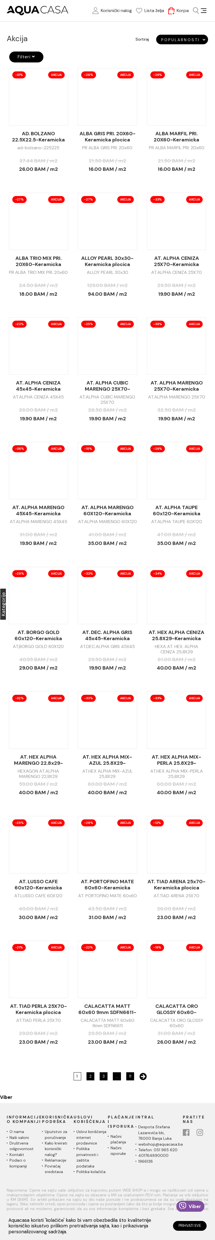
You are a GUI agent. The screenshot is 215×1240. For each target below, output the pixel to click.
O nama (17, 1131)
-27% (19, 199)
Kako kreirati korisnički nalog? (56, 1149)
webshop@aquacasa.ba (160, 1144)
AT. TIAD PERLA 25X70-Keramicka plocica (38, 1009)
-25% (88, 324)
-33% (157, 199)
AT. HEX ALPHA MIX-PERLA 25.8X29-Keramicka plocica (176, 760)
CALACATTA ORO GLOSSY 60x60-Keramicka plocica (176, 1009)
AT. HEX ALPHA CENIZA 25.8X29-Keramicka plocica (176, 635)
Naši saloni (19, 1137)
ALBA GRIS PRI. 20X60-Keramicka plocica (107, 136)
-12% (157, 823)
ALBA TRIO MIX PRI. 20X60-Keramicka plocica (38, 261)
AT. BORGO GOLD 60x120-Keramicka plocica (38, 635)
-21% (19, 947)
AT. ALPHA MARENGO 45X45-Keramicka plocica (38, 510)
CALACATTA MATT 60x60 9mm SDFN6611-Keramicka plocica (107, 1009)
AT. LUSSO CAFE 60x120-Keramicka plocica (38, 884)
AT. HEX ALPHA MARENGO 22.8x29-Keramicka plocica (38, 760)
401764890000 (153, 1155)
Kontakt (17, 1154)
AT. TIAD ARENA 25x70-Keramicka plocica (176, 884)
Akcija (56, 75)
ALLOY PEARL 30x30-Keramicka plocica (107, 261)
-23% (19, 324)
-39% (157, 324)
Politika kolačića (91, 1171)
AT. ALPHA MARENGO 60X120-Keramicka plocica (107, 510)
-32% (19, 698)
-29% (19, 573)
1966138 (145, 1161)
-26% (88, 75)
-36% (19, 449)
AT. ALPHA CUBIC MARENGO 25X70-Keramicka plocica (107, 386)
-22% (88, 947)
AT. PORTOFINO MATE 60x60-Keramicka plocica (107, 884)
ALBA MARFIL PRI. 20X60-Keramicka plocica (176, 136)
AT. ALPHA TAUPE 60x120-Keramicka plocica (176, 510)
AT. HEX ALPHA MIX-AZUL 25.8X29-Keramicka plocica (107, 760)
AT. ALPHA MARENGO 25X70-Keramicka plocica (177, 386)
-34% (157, 573)
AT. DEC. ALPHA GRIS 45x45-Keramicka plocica (107, 635)
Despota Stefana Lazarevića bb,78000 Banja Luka (155, 1132)
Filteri (23, 57)
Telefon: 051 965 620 (157, 1149)
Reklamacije (55, 1160)
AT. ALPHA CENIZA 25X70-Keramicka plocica (176, 261)
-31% (19, 75)
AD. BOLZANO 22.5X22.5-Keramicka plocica (38, 136)
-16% (157, 947)
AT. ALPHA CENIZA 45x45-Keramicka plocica (38, 386)
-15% (88, 449)
